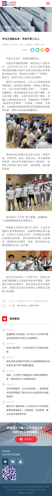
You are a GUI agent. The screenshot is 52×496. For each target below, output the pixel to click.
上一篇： (28, 301)
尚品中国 (30, 493)
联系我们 (28, 439)
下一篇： (24, 306)
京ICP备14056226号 (17, 490)
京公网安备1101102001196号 (35, 490)
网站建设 (22, 493)
